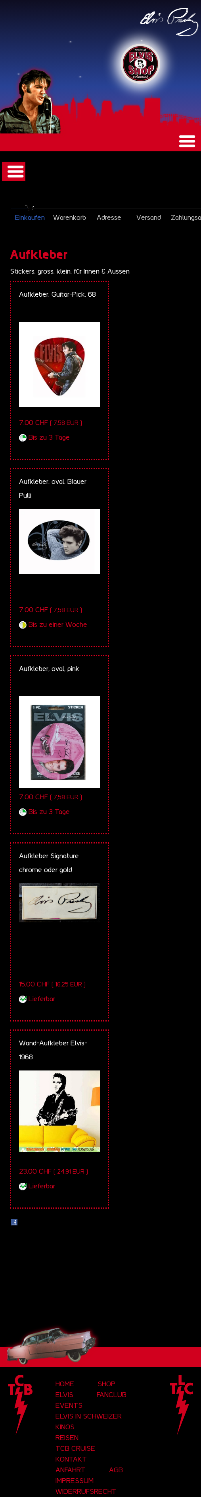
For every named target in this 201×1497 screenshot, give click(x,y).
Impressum (75, 1481)
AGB (116, 1470)
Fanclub (111, 1395)
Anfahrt (71, 1470)
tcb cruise (75, 1448)
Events (69, 1405)
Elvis (64, 1395)
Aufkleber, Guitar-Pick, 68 (57, 294)
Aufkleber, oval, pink (49, 669)
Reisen (67, 1438)
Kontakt (71, 1459)
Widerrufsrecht (86, 1491)
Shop (106, 1384)
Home (65, 1384)
